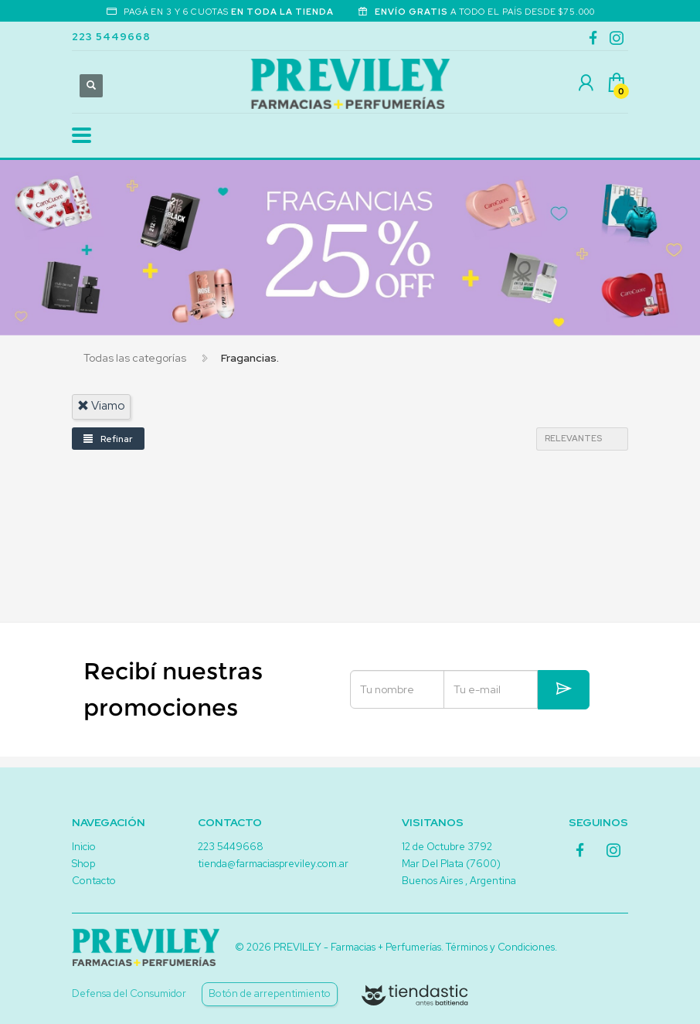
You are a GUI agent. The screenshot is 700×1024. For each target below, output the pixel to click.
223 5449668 (111, 36)
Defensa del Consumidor (129, 993)
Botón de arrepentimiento (270, 993)
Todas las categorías (134, 358)
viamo (101, 405)
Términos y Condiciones (500, 947)
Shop (83, 863)
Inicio (84, 846)
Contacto (94, 880)
